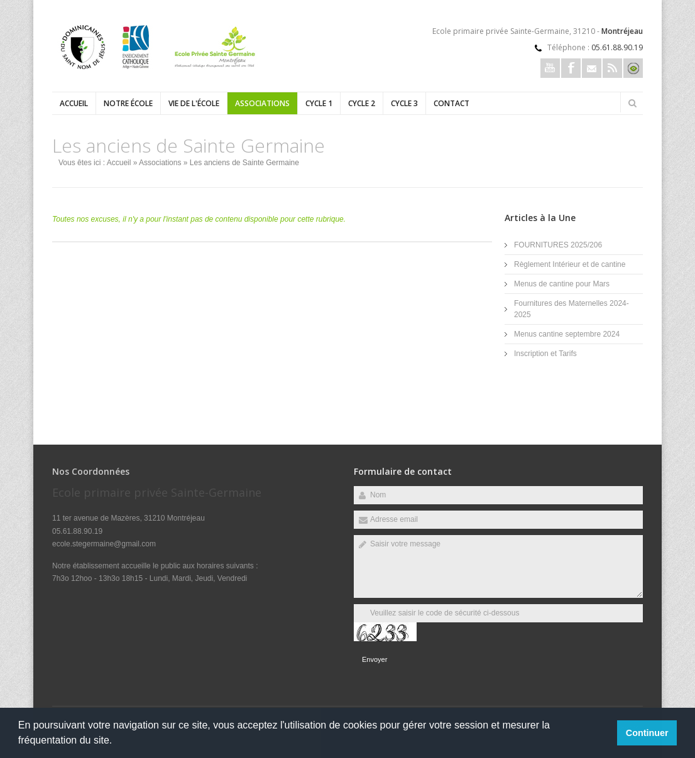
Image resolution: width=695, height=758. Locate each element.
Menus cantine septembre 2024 (567, 334)
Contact (451, 103)
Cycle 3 (404, 103)
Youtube (550, 68)
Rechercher (632, 103)
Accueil (74, 103)
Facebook (571, 68)
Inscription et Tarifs (545, 353)
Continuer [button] (647, 733)
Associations (262, 103)
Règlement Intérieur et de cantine (569, 264)
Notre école (128, 103)
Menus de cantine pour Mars (562, 283)
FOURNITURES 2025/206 (558, 245)
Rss (612, 68)
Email (591, 68)
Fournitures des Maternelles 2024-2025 (571, 309)
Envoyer (374, 659)
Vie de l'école (193, 103)
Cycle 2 (361, 103)
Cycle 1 (318, 103)
